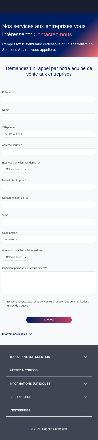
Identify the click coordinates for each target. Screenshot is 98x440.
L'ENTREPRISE (20, 410)
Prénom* (7, 92)
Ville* (5, 215)
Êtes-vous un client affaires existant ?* (24, 250)
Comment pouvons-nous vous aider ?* (24, 268)
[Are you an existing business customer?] (15, 257)
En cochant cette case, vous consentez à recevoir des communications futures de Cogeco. (48, 303)
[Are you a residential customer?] (15, 169)
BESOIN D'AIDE (20, 397)
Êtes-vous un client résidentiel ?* (21, 162)
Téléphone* (9, 127)
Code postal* (9, 232)
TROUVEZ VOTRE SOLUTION (29, 357)
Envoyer (49, 319)
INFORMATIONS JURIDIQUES (29, 383)
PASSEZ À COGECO (23, 370)
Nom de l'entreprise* (14, 180)
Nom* (5, 109)
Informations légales (15, 334)
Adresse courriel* (12, 145)
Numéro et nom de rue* (16, 197)
